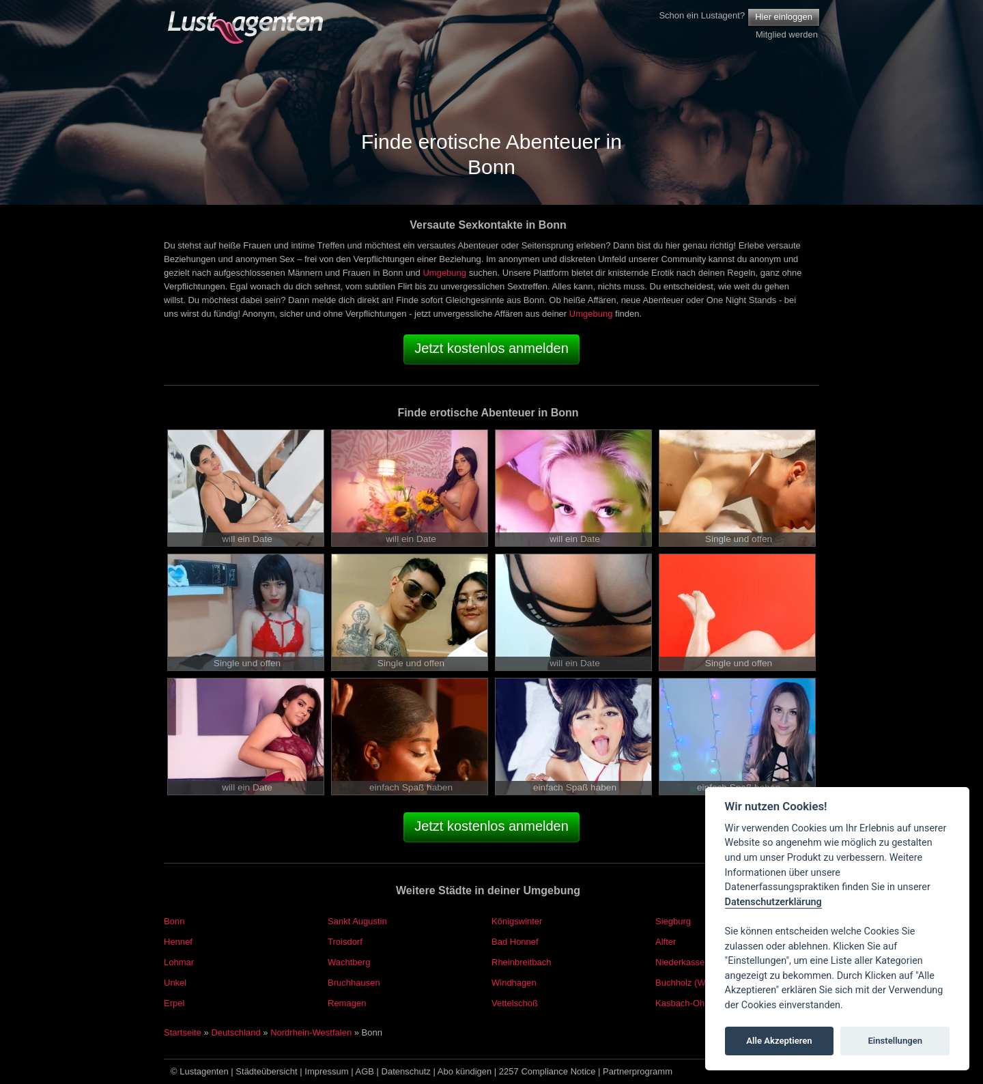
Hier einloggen (783, 17)
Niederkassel (681, 962)
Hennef (178, 942)
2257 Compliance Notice (547, 1071)
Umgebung (444, 273)
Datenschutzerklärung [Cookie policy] (773, 902)
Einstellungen (895, 1041)
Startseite (182, 1032)
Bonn (174, 921)
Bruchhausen (354, 983)
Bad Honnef (515, 942)
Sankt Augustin (357, 921)
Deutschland (235, 1032)
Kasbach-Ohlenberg (695, 1003)
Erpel (174, 1003)
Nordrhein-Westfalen (311, 1032)
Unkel (175, 983)
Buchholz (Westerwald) (700, 983)
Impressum (326, 1071)
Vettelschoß (515, 1003)
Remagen (347, 1003)
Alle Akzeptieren (779, 1041)
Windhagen (514, 983)
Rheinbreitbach (521, 962)
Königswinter (517, 921)
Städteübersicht (266, 1071)
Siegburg (673, 921)
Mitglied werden (787, 34)
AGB (365, 1071)
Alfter (665, 942)
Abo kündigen (465, 1071)
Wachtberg (349, 962)
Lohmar (179, 962)
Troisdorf (345, 942)
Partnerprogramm (637, 1071)
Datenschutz (406, 1071)
